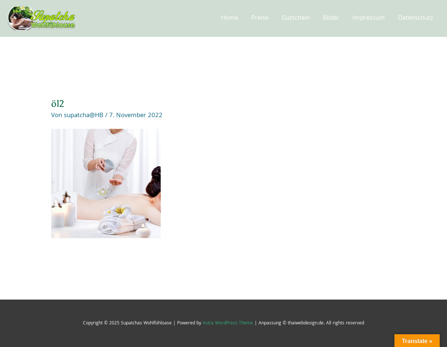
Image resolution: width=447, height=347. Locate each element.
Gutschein (296, 18)
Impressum (368, 18)
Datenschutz (415, 18)
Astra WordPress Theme (228, 323)
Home (229, 18)
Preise (259, 18)
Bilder (331, 18)
